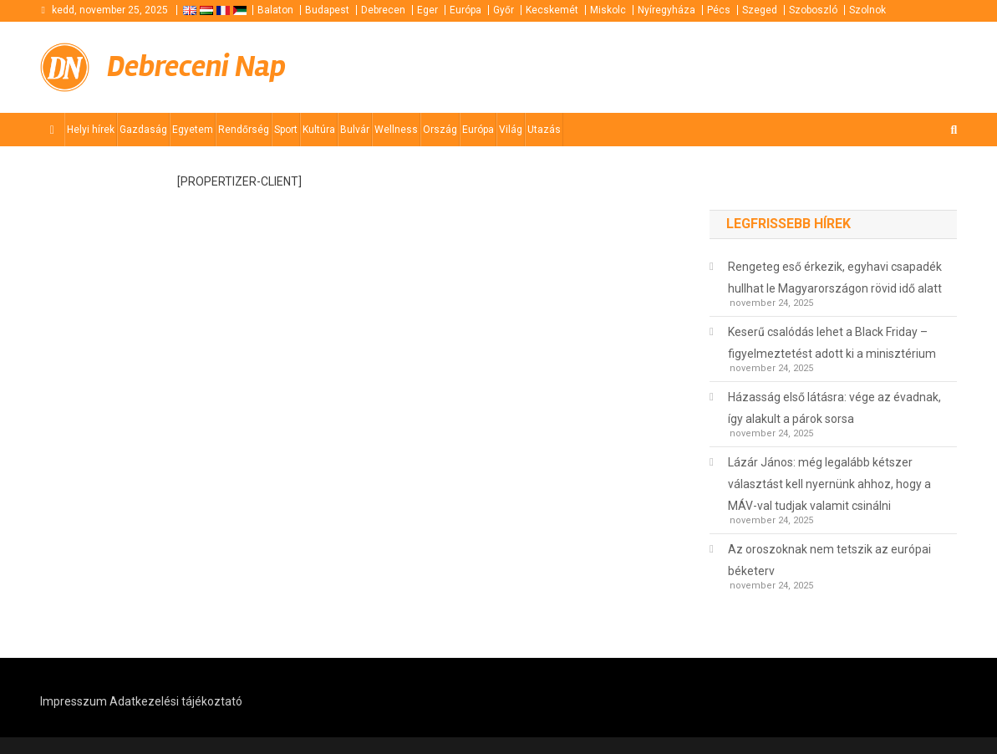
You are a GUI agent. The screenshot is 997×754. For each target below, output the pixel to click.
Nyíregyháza (666, 10)
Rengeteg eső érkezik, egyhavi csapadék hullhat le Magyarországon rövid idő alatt (835, 277)
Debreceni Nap (196, 66)
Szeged (759, 10)
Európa (465, 10)
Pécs (718, 10)
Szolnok (867, 10)
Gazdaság (143, 129)
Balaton (275, 10)
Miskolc (608, 10)
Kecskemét (552, 10)
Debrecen (383, 10)
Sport (286, 129)
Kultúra (319, 129)
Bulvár (354, 129)
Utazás (544, 129)
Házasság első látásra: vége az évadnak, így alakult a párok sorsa (834, 407)
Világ (510, 129)
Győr (503, 10)
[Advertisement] (756, 65)
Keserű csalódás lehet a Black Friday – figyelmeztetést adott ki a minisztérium (832, 342)
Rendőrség (243, 129)
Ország (440, 129)
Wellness (396, 129)
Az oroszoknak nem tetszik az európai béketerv (829, 560)
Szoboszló (813, 10)
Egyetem (192, 129)
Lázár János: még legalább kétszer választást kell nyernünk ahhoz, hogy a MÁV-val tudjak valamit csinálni (829, 484)
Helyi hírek (90, 129)
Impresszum (73, 701)
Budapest (327, 10)
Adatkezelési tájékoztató (175, 701)
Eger (427, 10)
